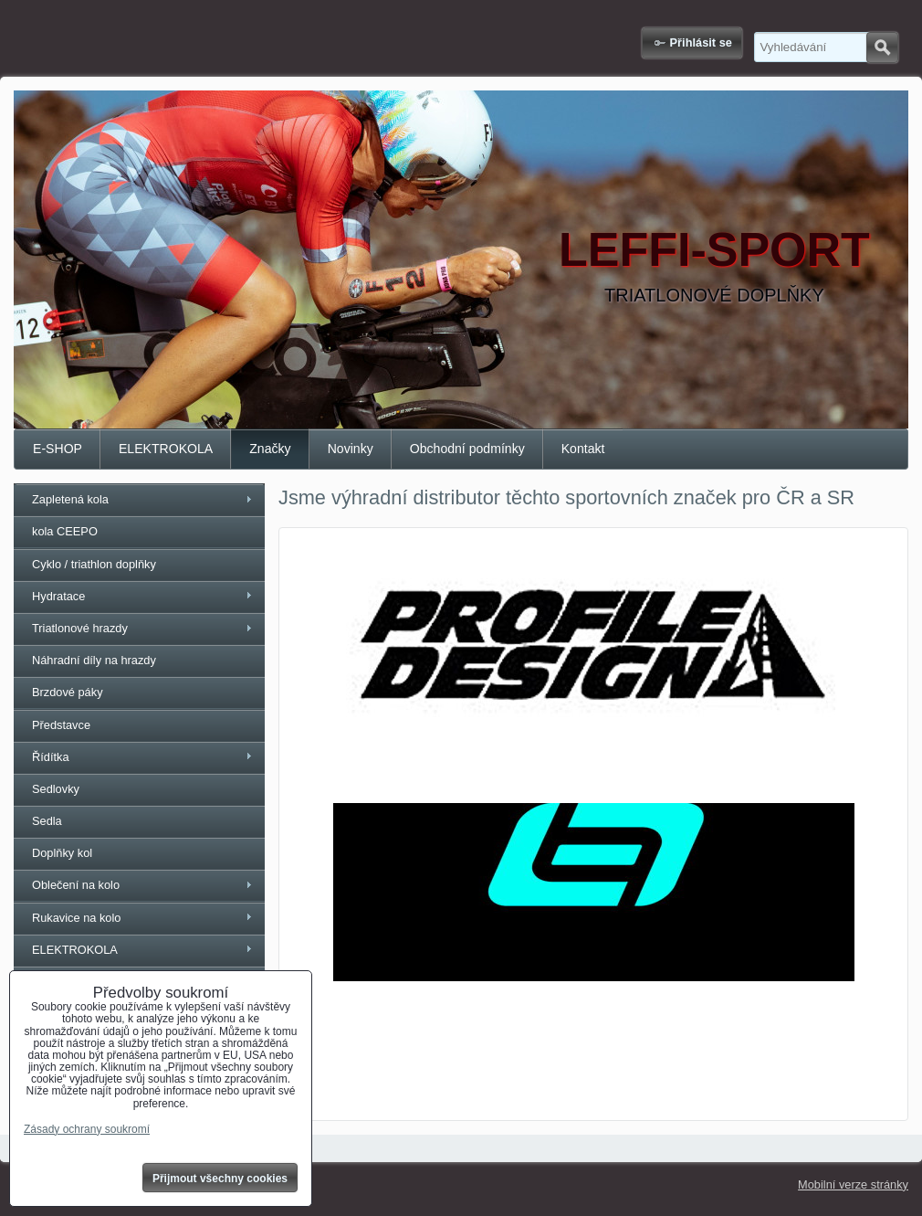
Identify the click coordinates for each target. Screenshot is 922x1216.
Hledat (882, 47)
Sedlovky (55, 789)
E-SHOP (57, 448)
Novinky (350, 448)
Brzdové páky (67, 692)
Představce (61, 725)
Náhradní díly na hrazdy (94, 660)
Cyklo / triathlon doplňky (94, 564)
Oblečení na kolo (76, 885)
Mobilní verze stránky (853, 1184)
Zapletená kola (70, 499)
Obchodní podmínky (467, 448)
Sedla (47, 821)
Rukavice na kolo (76, 918)
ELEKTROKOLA (166, 448)
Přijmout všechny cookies (220, 1178)
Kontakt (583, 448)
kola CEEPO (65, 531)
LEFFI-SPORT (714, 249)
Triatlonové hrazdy (80, 628)
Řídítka (50, 757)
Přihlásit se (701, 42)
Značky (269, 448)
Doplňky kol (62, 853)
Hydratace (58, 596)
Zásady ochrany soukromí (87, 1129)
